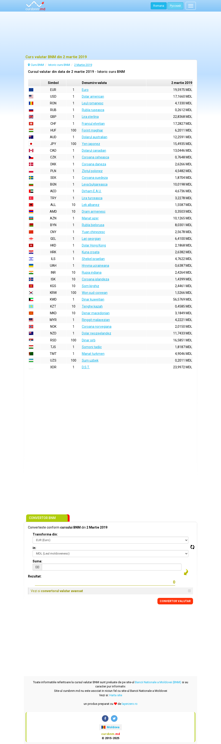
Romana (158, 5)
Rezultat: (35, 576)
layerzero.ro (130, 704)
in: (34, 548)
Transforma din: (45, 534)
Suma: (37, 561)
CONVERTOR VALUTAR (175, 601)
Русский (175, 5)
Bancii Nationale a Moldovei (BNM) (158, 682)
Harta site (115, 695)
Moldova (110, 727)
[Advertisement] (110, 33)
